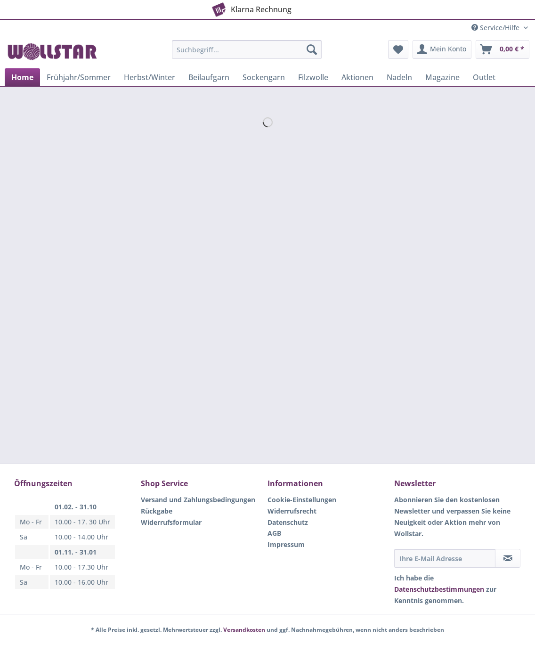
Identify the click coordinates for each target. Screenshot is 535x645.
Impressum (286, 544)
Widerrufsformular (171, 522)
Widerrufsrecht (292, 510)
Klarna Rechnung (251, 7)
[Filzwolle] (313, 77)
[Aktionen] (357, 77)
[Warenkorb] (502, 49)
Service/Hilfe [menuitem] (496, 27)
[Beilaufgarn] (209, 77)
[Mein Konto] (442, 49)
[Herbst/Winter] (149, 77)
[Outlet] (484, 77)
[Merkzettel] (398, 49)
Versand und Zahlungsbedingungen (198, 499)
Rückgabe (156, 510)
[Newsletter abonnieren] (507, 558)
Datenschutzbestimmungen (439, 589)
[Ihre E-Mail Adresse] (444, 558)
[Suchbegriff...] (247, 49)
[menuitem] (247, 54)
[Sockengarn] (264, 77)
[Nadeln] (399, 77)
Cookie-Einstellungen (302, 499)
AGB (274, 533)
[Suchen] (312, 49)
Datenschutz (288, 522)
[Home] (22, 77)
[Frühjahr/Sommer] (78, 77)
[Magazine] (442, 77)
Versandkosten (244, 630)
